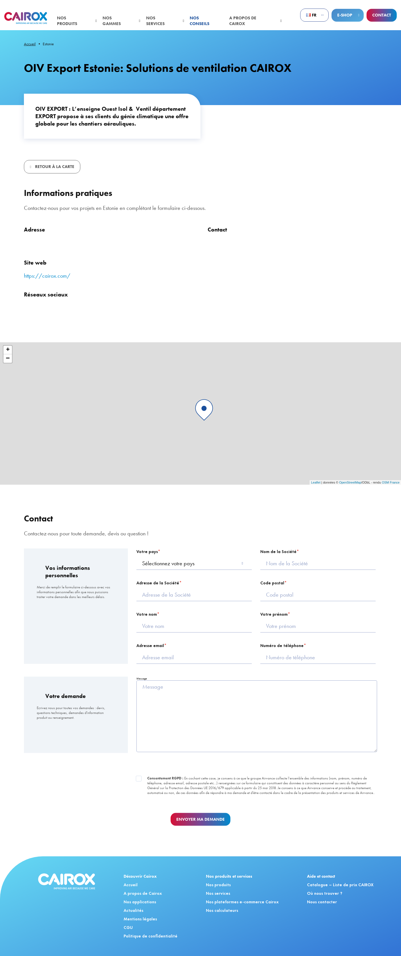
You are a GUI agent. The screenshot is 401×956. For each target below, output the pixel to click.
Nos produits (67, 20)
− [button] (8, 358)
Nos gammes (112, 20)
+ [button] (8, 350)
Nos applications (140, 902)
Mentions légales (140, 919)
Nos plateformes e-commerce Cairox (242, 902)
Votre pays (147, 551)
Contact (381, 15)
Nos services (155, 20)
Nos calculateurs (222, 910)
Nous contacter (322, 902)
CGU (128, 927)
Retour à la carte (54, 166)
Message (141, 678)
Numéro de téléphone (282, 645)
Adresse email (150, 645)
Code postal (272, 583)
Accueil (30, 43)
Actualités (133, 910)
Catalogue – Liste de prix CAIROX (340, 885)
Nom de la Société (278, 551)
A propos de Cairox (242, 20)
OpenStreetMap (350, 482)
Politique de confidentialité (150, 936)
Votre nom (146, 614)
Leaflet (315, 482)
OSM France (391, 482)
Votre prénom (274, 614)
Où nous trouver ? (324, 893)
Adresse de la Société (157, 583)
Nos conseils (199, 20)
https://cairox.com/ (47, 275)
